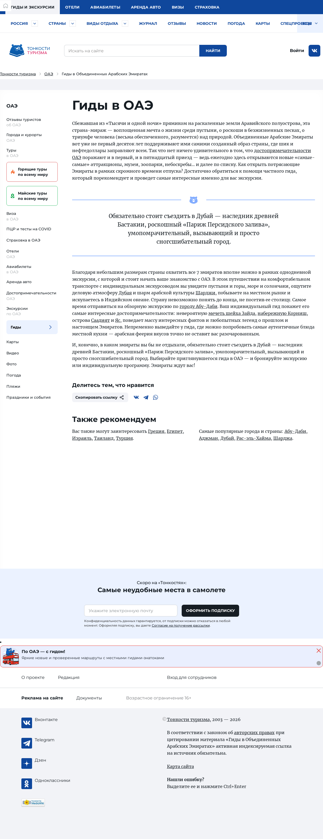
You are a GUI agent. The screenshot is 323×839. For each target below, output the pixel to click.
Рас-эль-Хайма (253, 438)
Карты (263, 23)
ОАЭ (48, 74)
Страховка (207, 7)
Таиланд (104, 438)
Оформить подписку (210, 610)
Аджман (208, 438)
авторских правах (254, 732)
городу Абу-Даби (198, 306)
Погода (236, 23)
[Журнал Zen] (56, 760)
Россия (19, 23)
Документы (89, 698)
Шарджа (282, 438)
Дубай (227, 438)
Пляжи (13, 386)
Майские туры (31, 196)
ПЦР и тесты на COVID (28, 229)
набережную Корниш (282, 313)
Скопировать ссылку (100, 397)
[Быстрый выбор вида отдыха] (125, 23)
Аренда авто (146, 7)
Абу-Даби (295, 431)
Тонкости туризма (18, 74)
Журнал (148, 23)
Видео (12, 353)
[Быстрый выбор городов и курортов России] (35, 23)
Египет (175, 431)
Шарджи (205, 292)
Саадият (100, 320)
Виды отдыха (102, 23)
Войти (297, 50)
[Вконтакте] (136, 397)
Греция (156, 431)
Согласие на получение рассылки (181, 625)
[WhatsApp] (155, 397)
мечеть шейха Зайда (231, 313)
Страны (57, 23)
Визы (178, 7)
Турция (124, 438)
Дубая (125, 292)
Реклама (42, 698)
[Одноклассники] (56, 780)
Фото (11, 364)
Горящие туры (31, 172)
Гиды (16, 327)
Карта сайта (180, 766)
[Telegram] (146, 397)
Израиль (82, 438)
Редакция (69, 677)
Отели (72, 7)
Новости (207, 23)
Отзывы (177, 23)
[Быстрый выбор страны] (72, 23)
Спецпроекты (296, 23)
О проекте (33, 677)
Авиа (105, 7)
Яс (117, 320)
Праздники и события (28, 397)
